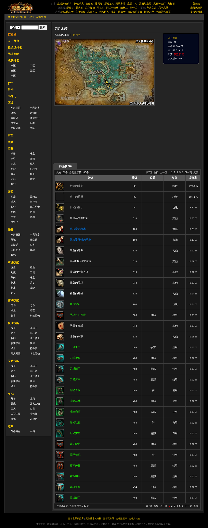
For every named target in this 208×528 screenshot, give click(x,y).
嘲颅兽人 (104, 11)
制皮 (13, 282)
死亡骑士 (35, 338)
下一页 (188, 172)
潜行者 (33, 201)
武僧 (32, 217)
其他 (13, 254)
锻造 (32, 267)
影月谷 (70, 7)
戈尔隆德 (90, 7)
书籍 (32, 431)
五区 (32, 70)
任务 (32, 173)
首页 (156, 172)
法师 (32, 211)
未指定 (33, 418)
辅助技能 (13, 300)
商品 (13, 163)
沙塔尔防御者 (118, 11)
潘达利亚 (35, 117)
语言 (32, 310)
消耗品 (33, 168)
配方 (32, 163)
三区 (13, 70)
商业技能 (13, 262)
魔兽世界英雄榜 (93, 518)
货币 (10, 83)
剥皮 (13, 287)
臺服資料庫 (196, 11)
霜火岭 (79, 7)
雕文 (32, 179)
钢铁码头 (79, 3)
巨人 (13, 408)
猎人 (13, 201)
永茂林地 (132, 3)
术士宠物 (35, 353)
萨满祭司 (16, 343)
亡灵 (32, 408)
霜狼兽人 (92, 11)
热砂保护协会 (135, 11)
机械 (13, 418)
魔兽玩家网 (196, 7)
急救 (32, 305)
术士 (13, 217)
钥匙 (13, 179)
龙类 (32, 398)
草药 (13, 277)
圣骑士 (33, 196)
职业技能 (13, 323)
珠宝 (32, 153)
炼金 (13, 267)
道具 (10, 426)
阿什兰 (133, 7)
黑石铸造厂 (159, 3)
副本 (32, 123)
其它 (13, 184)
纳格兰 (124, 7)
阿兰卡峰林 (112, 7)
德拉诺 (14, 123)
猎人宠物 (16, 353)
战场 (32, 128)
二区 (32, 65)
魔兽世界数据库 (17, 16)
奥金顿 (89, 3)
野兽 (13, 398)
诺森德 (33, 112)
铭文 (13, 292)
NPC (31, 16)
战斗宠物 (13, 54)
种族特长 (35, 315)
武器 (13, 153)
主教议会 (80, 11)
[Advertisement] (93, 134)
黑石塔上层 (145, 3)
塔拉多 (100, 7)
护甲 (13, 158)
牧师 (13, 206)
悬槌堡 (171, 3)
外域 (13, 112)
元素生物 (35, 403)
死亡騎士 (35, 206)
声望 (10, 135)
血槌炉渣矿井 (64, 3)
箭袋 (13, 168)
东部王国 (16, 107)
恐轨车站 (120, 3)
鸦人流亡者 (67, 11)
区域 (10, 102)
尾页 (195, 172)
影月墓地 (109, 3)
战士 (13, 196)
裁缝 (32, 287)
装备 (10, 148)
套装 (10, 191)
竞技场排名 (15, 47)
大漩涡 (14, 117)
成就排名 (13, 60)
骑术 (13, 315)
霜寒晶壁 (163, 7)
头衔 (10, 89)
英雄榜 (196, 3)
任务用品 (16, 431)
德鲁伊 (14, 222)
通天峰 (98, 3)
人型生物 (41, 16)
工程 (32, 272)
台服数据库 (121, 518)
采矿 (32, 282)
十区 (13, 75)
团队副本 (16, 128)
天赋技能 (13, 361)
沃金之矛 (149, 11)
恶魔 (13, 403)
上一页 (163, 172)
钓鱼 (13, 310)
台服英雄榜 (134, 518)
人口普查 (13, 41)
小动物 (33, 413)
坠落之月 (151, 7)
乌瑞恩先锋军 (163, 11)
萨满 (13, 211)
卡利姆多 (35, 107)
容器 (13, 173)
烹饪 (13, 305)
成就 (10, 142)
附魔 (13, 272)
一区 (13, 65)
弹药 (32, 158)
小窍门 (12, 96)
